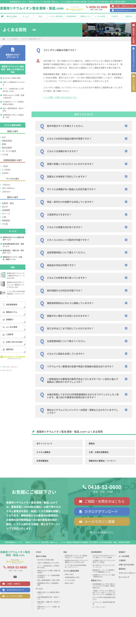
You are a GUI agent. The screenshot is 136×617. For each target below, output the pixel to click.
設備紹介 (8, 320)
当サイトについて (44, 444)
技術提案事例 (10, 304)
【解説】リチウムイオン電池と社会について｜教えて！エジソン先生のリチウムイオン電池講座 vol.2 (104, 592)
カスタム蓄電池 (43, 452)
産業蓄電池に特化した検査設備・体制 (13, 116)
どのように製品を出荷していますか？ (66, 354)
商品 (65, 552)
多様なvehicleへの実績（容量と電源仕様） (13, 96)
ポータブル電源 (9, 151)
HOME (38, 552)
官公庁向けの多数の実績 (11, 78)
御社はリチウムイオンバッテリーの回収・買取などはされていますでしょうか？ (82, 411)
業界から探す (69, 583)
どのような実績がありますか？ (62, 151)
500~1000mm (8, 188)
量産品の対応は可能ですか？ (61, 265)
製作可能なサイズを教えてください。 (66, 126)
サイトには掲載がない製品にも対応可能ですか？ (71, 189)
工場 (4, 217)
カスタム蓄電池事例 (71, 571)
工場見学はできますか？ (59, 214)
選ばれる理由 (41, 556)
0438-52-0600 (104, 487)
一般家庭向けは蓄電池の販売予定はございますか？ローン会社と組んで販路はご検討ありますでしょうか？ (82, 380)
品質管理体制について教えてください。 (67, 252)
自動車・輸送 (8, 203)
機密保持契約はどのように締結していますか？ (70, 303)
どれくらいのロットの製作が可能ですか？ (68, 240)
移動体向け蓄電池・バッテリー (102, 461)
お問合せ (133, 36)
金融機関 (6, 210)
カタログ (133, 65)
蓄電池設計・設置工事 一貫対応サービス (13, 252)
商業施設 (6, 221)
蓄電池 (92, 444)
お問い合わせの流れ (13, 342)
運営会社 (8, 349)
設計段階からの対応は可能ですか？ (65, 290)
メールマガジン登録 (100, 521)
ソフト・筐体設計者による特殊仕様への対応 (13, 90)
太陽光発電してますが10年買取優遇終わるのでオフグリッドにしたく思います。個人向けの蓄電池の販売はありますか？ (83, 395)
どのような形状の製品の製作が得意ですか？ (69, 139)
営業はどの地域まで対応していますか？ (67, 176)
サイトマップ (7, 370)
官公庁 (5, 207)
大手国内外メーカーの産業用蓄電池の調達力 (13, 103)
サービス (39, 589)
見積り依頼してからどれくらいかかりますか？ (70, 164)
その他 (5, 155)
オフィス (6, 214)
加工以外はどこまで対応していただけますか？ (70, 328)
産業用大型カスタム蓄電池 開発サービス (13, 239)
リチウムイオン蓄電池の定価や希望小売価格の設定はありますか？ (80, 366)
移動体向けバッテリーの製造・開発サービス (12, 258)
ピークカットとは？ (99, 607)
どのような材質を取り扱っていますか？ (67, 278)
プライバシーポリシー (10, 367)
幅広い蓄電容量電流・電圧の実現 (13, 110)
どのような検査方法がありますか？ (65, 227)
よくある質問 (13, 39)
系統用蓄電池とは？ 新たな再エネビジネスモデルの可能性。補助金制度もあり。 (104, 585)
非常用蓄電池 (42, 461)
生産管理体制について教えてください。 (67, 341)
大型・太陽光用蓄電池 (99, 452)
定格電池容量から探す (72, 577)
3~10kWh (6, 170)
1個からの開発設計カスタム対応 (13, 83)
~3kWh (5, 166)
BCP (4, 137)
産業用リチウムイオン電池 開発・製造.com (32, 8)
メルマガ (133, 91)
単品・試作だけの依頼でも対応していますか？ (70, 202)
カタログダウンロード (123, 10)
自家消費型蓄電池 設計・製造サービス (13, 245)
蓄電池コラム (10, 312)
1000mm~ (6, 192)
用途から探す (69, 574)
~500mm (6, 185)
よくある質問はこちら (103, 532)
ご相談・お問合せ (13, 584)
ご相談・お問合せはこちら (124, 6)
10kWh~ (5, 173)
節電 (4, 144)
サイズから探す (70, 580)
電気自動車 (7, 148)
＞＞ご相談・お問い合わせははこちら (60, 97)
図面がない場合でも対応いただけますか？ (68, 316)
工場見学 (8, 335)
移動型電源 (7, 141)
